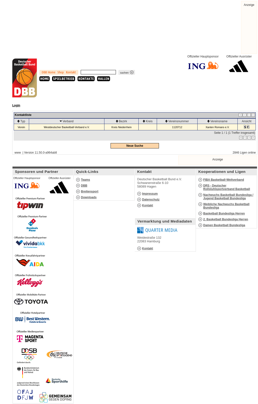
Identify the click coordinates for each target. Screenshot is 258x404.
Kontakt (147, 205)
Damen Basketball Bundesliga (224, 225)
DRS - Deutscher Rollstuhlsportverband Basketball (226, 187)
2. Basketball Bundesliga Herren (225, 219)
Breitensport (89, 191)
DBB (84, 185)
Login (16, 105)
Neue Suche (134, 145)
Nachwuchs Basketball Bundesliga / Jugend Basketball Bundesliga (228, 196)
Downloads (89, 197)
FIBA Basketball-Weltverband (223, 179)
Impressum (150, 193)
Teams (85, 179)
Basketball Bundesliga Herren (224, 213)
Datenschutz (150, 199)
